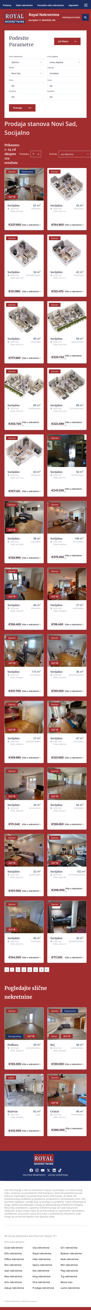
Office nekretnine (14, 1259)
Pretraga (22, 107)
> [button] (47, 969)
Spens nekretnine (42, 1265)
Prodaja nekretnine (43, 1288)
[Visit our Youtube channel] (42, 1170)
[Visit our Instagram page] (37, 1170)
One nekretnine (41, 1282)
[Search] (85, 17)
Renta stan (67, 1282)
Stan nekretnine (13, 1270)
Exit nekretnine (41, 1270)
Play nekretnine (69, 1270)
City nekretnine (41, 1247)
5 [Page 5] (35, 969)
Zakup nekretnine (14, 1288)
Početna (7, 5)
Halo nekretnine (42, 1259)
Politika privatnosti (34, 1175)
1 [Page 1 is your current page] (12, 969)
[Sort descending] (38, 154)
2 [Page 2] (18, 969)
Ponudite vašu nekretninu (50, 5)
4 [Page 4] (29, 969)
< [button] (7, 969)
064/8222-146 (48, 20)
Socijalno (54, 73)
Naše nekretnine (24, 5)
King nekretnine (41, 1276)
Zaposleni (73, 5)
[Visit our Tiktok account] (60, 1170)
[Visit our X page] (48, 1170)
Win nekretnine (69, 1265)
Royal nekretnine (42, 1253)
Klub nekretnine (69, 1259)
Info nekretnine (13, 1253)
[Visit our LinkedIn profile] (54, 1170)
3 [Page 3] (24, 969)
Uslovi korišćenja (58, 1175)
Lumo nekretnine (70, 1288)
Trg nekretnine (69, 1276)
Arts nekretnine (13, 1282)
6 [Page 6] (41, 969)
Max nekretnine (13, 1276)
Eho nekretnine (12, 1265)
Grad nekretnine (13, 1247)
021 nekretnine (69, 1247)
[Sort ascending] (33, 154)
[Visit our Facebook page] (31, 1170)
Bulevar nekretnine (71, 1253)
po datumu (67, 154)
